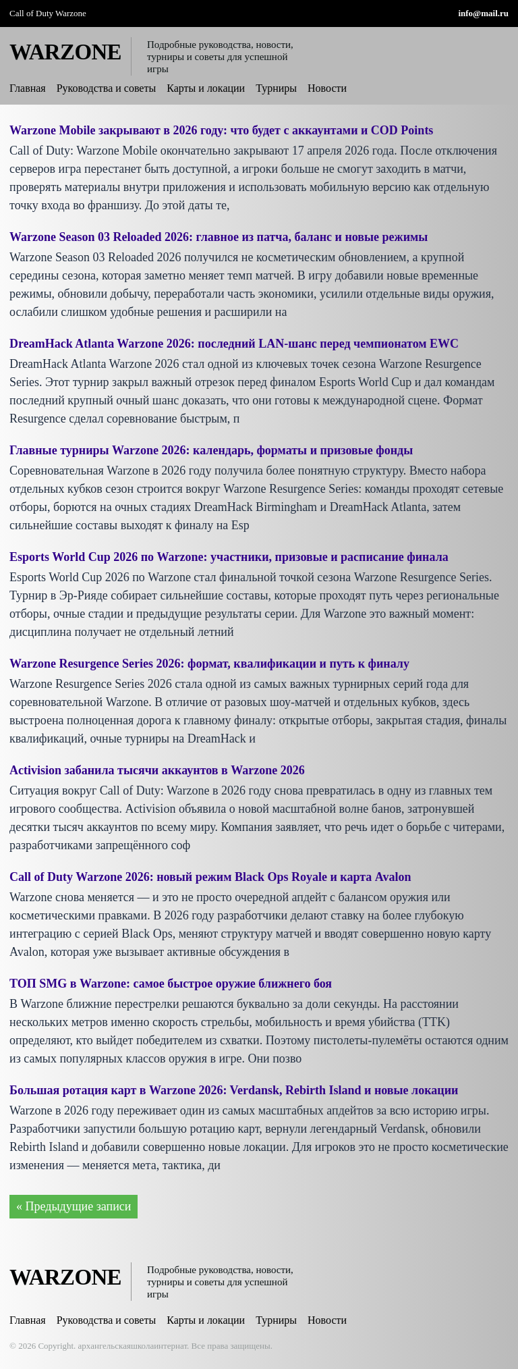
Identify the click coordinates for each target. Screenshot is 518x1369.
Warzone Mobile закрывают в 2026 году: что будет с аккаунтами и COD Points (221, 130)
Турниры (276, 88)
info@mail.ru (483, 13)
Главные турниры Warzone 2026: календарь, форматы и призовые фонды (211, 450)
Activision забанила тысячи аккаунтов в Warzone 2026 (157, 770)
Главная (27, 88)
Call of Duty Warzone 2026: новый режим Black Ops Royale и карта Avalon (210, 877)
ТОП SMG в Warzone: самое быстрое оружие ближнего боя (170, 983)
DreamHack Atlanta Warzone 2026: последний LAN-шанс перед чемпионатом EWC (234, 343)
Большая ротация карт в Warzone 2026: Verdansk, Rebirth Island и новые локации (233, 1090)
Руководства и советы (106, 88)
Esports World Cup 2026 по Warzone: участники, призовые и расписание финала (229, 557)
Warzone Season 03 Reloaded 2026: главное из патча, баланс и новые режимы (218, 237)
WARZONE (65, 52)
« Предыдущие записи (73, 1206)
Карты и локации (206, 88)
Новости (327, 88)
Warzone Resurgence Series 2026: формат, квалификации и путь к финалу (209, 663)
